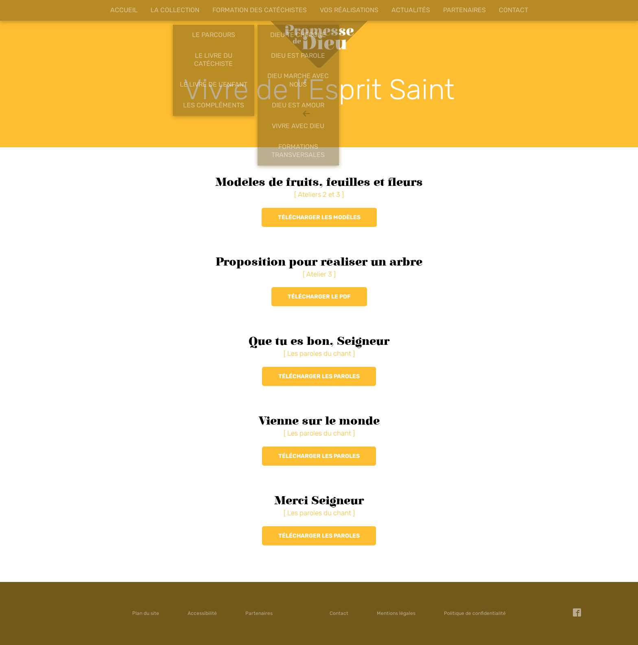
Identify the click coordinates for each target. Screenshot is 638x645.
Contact (513, 10)
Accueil (124, 10)
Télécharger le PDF (319, 296)
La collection (175, 10)
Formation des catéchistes (259, 10)
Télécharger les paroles (319, 376)
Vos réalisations (349, 10)
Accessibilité (202, 613)
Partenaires (464, 10)
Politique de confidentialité (475, 613)
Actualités (410, 10)
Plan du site (145, 613)
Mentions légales (396, 613)
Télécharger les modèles (319, 217)
